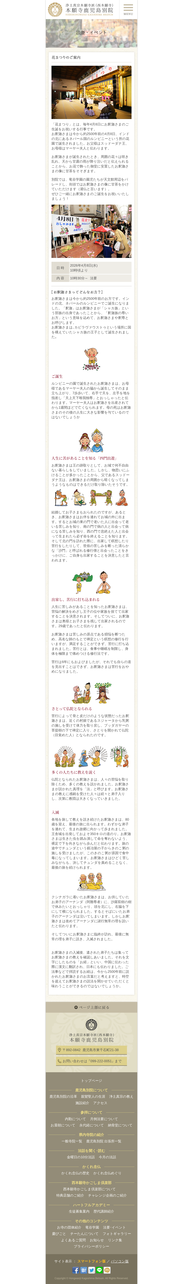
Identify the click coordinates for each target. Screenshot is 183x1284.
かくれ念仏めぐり (107, 1173)
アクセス (100, 1103)
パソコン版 (120, 1261)
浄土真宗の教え (121, 1096)
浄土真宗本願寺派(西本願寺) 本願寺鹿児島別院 (82, 9)
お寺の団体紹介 (69, 1227)
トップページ (91, 1081)
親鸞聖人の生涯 (93, 1096)
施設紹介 (82, 1103)
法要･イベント (114, 1227)
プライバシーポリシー (91, 1246)
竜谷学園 (92, 1227)
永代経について (91, 1125)
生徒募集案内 (79, 1211)
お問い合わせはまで (92, 1061)
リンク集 (115, 1240)
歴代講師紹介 (104, 1211)
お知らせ (97, 1240)
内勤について (75, 1119)
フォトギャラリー (117, 1234)
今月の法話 (107, 1157)
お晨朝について (63, 1125)
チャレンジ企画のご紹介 (107, 1195)
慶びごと (59, 1234)
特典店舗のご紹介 (70, 1195)
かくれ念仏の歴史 (75, 1173)
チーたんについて (84, 1234)
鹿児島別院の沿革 (63, 1096)
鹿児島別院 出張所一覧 (104, 1141)
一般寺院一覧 (72, 1141)
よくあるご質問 (73, 1240)
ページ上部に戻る (91, 1007)
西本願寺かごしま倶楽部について (89, 1189)
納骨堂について (120, 1125)
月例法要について (104, 1119)
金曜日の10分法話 (81, 1157)
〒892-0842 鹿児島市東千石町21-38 (91, 1050)
